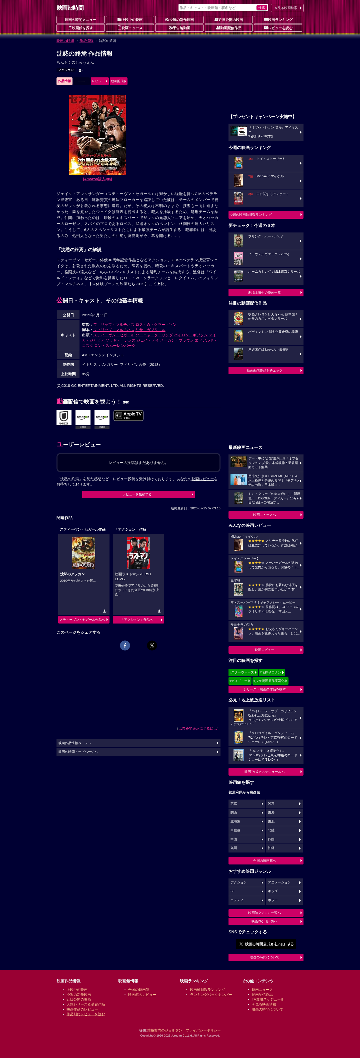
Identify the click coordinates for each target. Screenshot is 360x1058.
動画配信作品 (228, 27)
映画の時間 (65, 41)
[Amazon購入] (97, 179)
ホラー (273, 900)
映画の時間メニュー (80, 20)
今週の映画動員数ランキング (251, 214)
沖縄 (271, 848)
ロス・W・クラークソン (156, 324)
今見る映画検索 (285, 8)
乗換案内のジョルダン (164, 1030)
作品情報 (87, 41)
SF (232, 891)
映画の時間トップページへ (78, 752)
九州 (233, 848)
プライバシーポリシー (203, 1030)
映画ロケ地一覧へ (265, 921)
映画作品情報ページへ (74, 743)
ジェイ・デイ (147, 340)
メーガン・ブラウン (177, 340)
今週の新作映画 (179, 19)
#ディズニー (239, 681)
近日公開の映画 (228, 19)
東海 (271, 812)
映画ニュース (130, 27)
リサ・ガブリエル (151, 330)
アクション (66, 70)
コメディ (237, 900)
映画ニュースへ (264, 515)
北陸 (271, 830)
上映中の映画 (130, 19)
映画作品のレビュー (82, 1009)
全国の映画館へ (264, 860)
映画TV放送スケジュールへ (264, 772)
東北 (271, 821)
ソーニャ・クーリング (154, 335)
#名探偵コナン (270, 672)
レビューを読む (278, 27)
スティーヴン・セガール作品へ (82, 620)
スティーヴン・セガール (113, 335)
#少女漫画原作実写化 (269, 681)
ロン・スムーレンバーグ (115, 345)
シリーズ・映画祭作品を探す (265, 689)
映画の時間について (264, 957)
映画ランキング (278, 19)
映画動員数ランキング (207, 990)
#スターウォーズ (242, 672)
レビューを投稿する (137, 494)
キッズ (273, 891)
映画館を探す (80, 27)
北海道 (235, 821)
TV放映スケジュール (268, 999)
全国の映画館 (138, 990)
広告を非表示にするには (197, 728)
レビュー (98, 81)
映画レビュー (264, 650)
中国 (233, 839)
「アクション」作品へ (137, 620)
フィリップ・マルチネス (113, 324)
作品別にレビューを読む (85, 1014)
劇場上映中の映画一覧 (264, 292)
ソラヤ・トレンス (121, 340)
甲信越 (235, 830)
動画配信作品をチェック (264, 370)
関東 (271, 803)
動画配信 (117, 81)
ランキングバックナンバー (211, 995)
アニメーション (279, 882)
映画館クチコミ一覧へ (264, 913)
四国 (271, 839)
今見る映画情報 (264, 1004)
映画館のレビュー (142, 995)
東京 (233, 803)
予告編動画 (179, 27)
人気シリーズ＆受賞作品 (85, 1004)
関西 (233, 812)
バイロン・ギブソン (191, 335)
